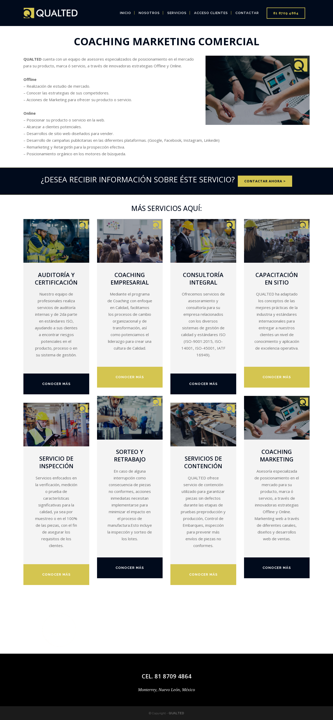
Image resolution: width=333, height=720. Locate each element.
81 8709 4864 (286, 13)
